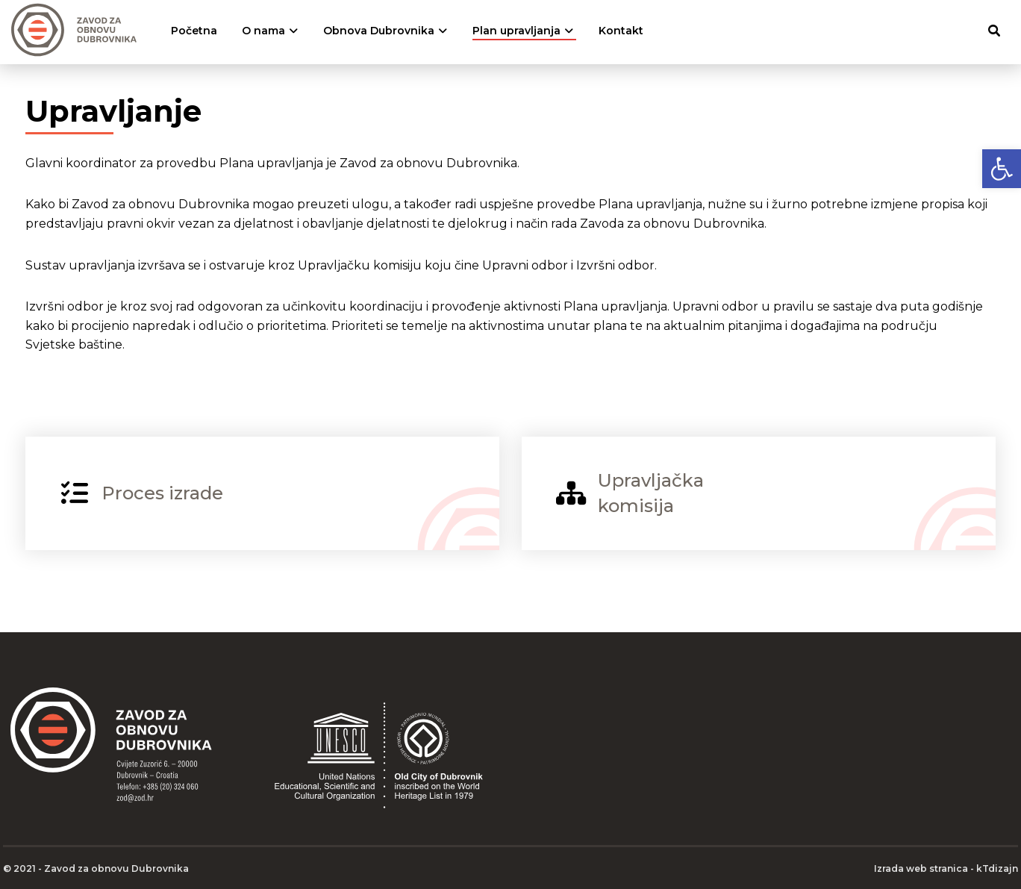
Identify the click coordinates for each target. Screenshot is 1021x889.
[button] (1001, 168)
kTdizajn (997, 868)
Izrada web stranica (921, 868)
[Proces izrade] (262, 493)
